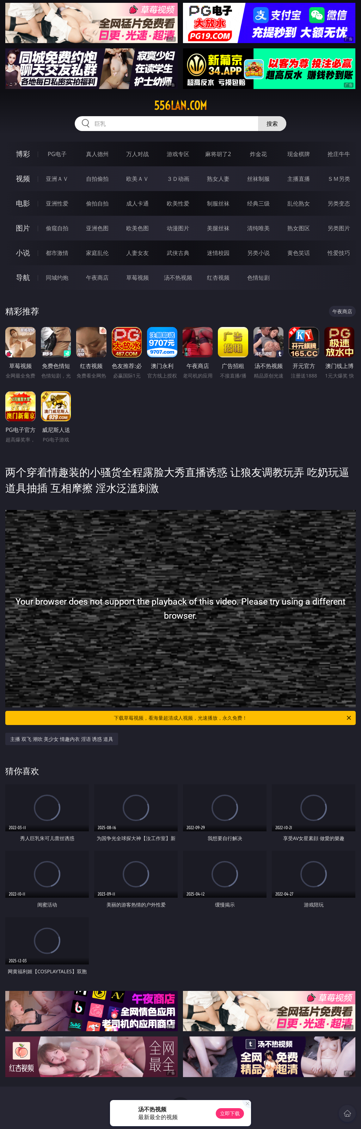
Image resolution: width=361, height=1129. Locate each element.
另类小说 (258, 253)
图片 (23, 228)
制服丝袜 (218, 203)
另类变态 (339, 203)
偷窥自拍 (57, 228)
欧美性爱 (178, 203)
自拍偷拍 (97, 179)
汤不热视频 (178, 277)
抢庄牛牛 (339, 154)
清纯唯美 (258, 228)
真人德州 (97, 154)
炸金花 (258, 154)
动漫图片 (178, 228)
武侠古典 (178, 253)
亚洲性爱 (57, 203)
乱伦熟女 (298, 203)
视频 (23, 178)
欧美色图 (137, 228)
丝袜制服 (258, 179)
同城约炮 (57, 277)
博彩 (23, 154)
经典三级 (258, 203)
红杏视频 (218, 277)
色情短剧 (258, 277)
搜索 (272, 123)
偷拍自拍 (97, 203)
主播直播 (298, 179)
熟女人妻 (218, 179)
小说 (23, 252)
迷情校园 (218, 253)
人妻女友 (137, 253)
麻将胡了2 (218, 154)
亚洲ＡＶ (57, 179)
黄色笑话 (298, 253)
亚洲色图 (97, 228)
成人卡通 (137, 203)
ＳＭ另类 (339, 179)
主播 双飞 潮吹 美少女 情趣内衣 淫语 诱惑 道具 (61, 739)
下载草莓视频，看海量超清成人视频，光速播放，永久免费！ (233, 718)
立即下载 (230, 1113)
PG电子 (57, 154)
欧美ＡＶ (137, 179)
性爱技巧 (339, 253)
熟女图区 (298, 228)
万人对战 (137, 154)
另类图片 (339, 228)
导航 (23, 277)
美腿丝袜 (218, 228)
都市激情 (57, 253)
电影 (23, 203)
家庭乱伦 (97, 253)
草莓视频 (137, 277)
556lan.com (180, 106)
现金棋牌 (298, 154)
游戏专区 (178, 154)
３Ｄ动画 (178, 179)
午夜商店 (97, 277)
